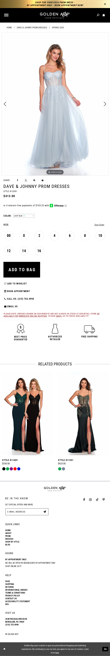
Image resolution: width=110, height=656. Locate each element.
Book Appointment (17, 291)
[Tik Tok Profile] (97, 499)
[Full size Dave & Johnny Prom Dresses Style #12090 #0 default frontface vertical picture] (55, 104)
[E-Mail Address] (26, 511)
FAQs (7, 581)
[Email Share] (43, 180)
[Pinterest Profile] (104, 499)
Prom (8, 536)
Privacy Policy (12, 596)
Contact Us (11, 598)
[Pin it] (34, 180)
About (8, 533)
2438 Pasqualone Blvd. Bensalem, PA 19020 (16, 620)
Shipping (9, 584)
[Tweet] (26, 180)
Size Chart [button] (99, 225)
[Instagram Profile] (90, 499)
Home (9, 27)
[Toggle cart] (104, 15)
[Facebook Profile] (84, 499)
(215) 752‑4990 (11, 625)
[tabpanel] (55, 104)
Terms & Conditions (15, 593)
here (57, 652)
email (59, 316)
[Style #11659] (83, 413)
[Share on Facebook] (17, 180)
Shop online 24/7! (13, 566)
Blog (7, 545)
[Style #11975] (27, 413)
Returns (9, 587)
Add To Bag (22, 269)
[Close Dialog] (4, 649)
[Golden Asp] (55, 15)
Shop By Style (12, 542)
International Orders (16, 590)
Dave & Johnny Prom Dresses (32, 27)
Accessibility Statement (17, 601)
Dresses (9, 539)
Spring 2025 (58, 27)
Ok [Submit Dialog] (105, 649)
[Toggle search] (98, 15)
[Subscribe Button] (45, 511)
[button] (6, 15)
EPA (7, 604)
